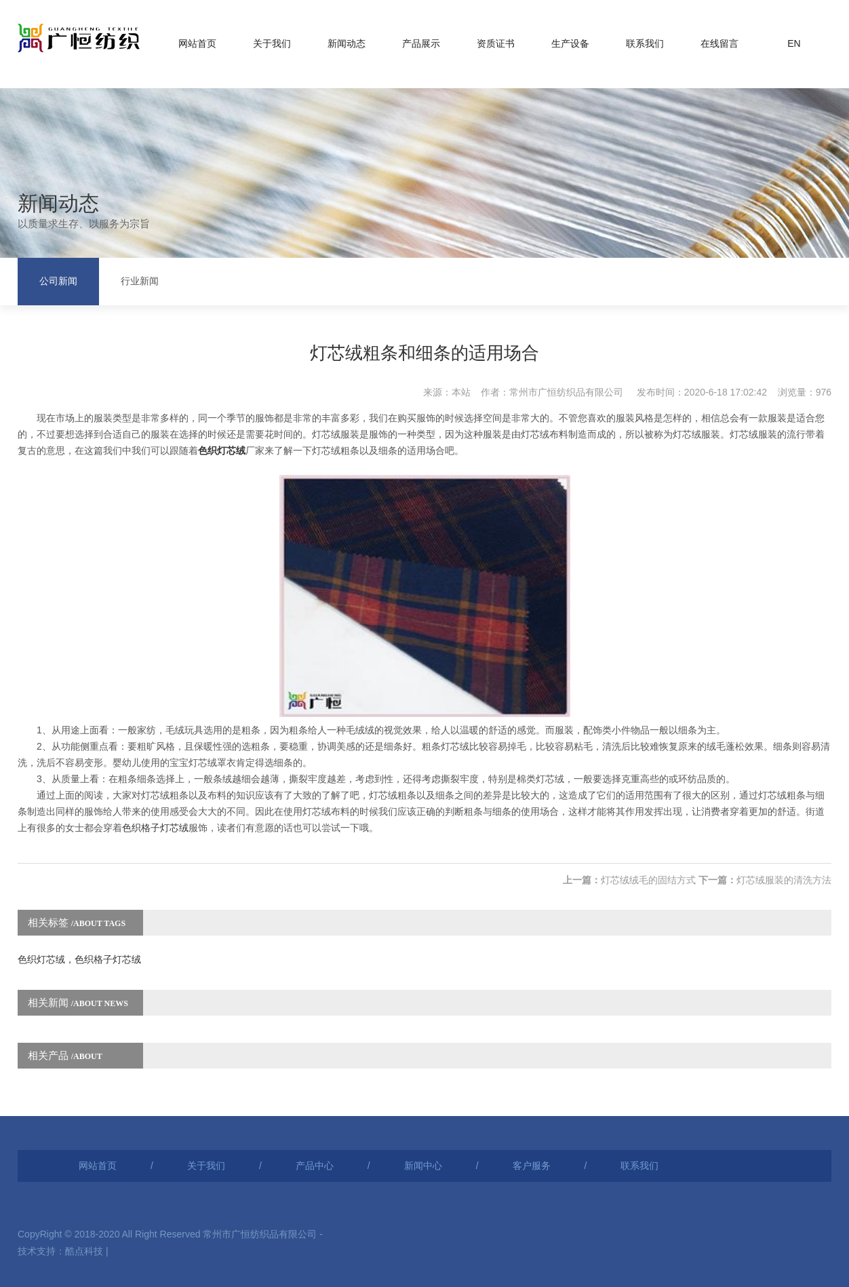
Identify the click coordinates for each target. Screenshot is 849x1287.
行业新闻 (140, 281)
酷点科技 (84, 1251)
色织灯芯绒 (221, 450)
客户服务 (532, 1165)
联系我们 (645, 43)
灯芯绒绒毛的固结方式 (648, 880)
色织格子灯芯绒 (155, 827)
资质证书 (496, 43)
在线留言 (719, 43)
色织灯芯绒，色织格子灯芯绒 (79, 959)
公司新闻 (58, 281)
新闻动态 (347, 43)
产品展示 (421, 43)
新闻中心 (423, 1165)
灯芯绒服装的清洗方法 (783, 880)
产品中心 (315, 1165)
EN (793, 43)
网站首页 (197, 43)
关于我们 (272, 43)
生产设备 (570, 43)
